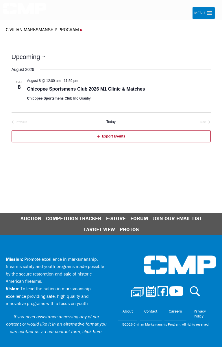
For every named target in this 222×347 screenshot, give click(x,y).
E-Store (116, 218)
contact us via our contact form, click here (59, 331)
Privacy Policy (200, 314)
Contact (150, 311)
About (128, 311)
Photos (129, 229)
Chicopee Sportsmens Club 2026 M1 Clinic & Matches (86, 89)
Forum (139, 218)
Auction (31, 218)
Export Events (111, 136)
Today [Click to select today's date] (111, 122)
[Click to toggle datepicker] (28, 57)
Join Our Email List (177, 218)
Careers (175, 311)
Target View (99, 229)
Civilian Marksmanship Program (24, 10)
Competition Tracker (73, 218)
